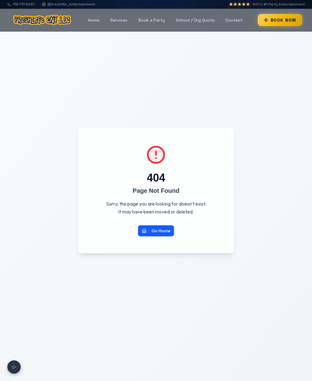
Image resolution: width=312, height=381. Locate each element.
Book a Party (151, 20)
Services (118, 20)
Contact (234, 20)
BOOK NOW (280, 20)
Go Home (156, 231)
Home (93, 20)
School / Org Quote (195, 20)
